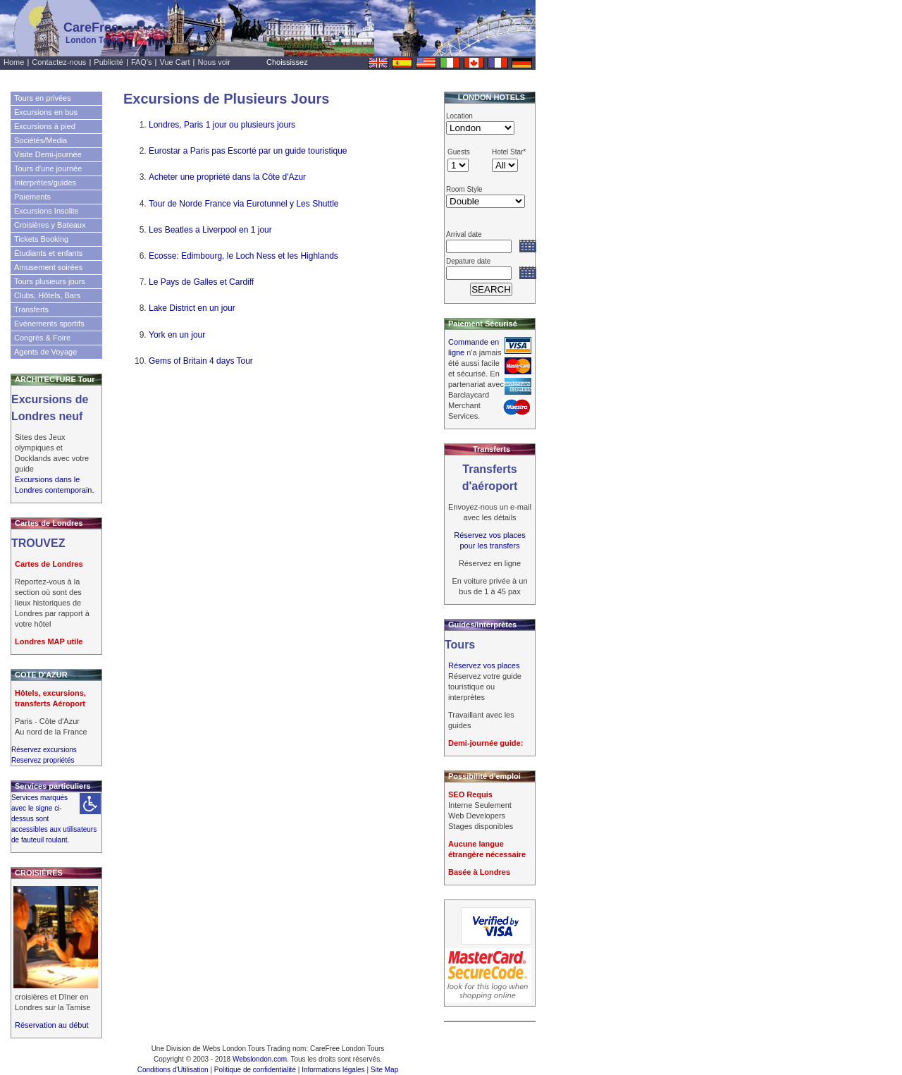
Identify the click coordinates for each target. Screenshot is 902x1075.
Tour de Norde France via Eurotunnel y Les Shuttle (243, 204)
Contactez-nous (59, 62)
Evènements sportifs (49, 323)
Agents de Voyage (45, 352)
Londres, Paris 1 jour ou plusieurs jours (222, 125)
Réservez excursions (44, 750)
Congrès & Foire (42, 337)
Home (14, 62)
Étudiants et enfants (48, 253)
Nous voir (214, 62)
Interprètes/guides (45, 182)
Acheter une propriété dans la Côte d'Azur (227, 177)
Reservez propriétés (42, 760)
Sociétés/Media (40, 140)
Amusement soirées (48, 267)
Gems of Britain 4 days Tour (201, 361)
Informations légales (333, 1070)
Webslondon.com (260, 1059)
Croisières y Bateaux (50, 225)
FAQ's (141, 62)
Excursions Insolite (46, 211)
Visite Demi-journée (48, 154)
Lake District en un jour (192, 308)
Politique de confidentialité (255, 1070)
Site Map (384, 1070)
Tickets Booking (41, 239)
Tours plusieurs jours (49, 281)
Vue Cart (175, 62)
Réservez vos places (484, 665)
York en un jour (177, 335)
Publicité (108, 62)
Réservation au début (52, 1025)
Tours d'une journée (48, 168)
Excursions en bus (46, 112)
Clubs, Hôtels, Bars (47, 295)
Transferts (31, 309)
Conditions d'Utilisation (173, 1070)
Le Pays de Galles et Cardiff (201, 282)
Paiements (32, 196)
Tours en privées (42, 98)
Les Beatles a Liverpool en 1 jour (210, 230)
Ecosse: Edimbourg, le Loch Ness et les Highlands (243, 256)
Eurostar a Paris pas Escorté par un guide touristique (248, 151)
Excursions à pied (44, 126)
